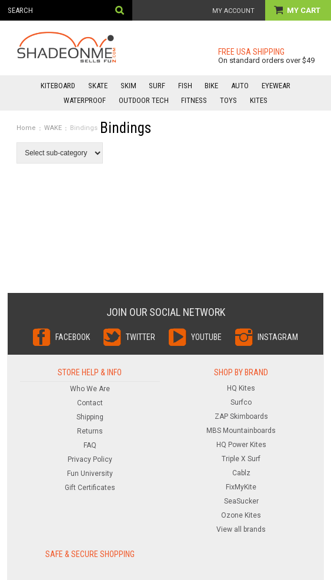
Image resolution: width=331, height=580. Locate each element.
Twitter (140, 337)
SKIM (128, 85)
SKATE (98, 85)
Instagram (278, 337)
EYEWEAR (276, 85)
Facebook (72, 337)
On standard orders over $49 (266, 60)
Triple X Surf (241, 459)
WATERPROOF (84, 100)
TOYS (228, 100)
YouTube (206, 337)
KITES (259, 100)
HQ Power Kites (241, 445)
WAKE (53, 128)
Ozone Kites (241, 515)
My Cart (304, 10)
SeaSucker (241, 501)
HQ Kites (241, 388)
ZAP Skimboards (241, 416)
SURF (157, 85)
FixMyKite (241, 487)
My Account (233, 11)
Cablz (241, 473)
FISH (185, 85)
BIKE (211, 85)
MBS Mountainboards (241, 430)
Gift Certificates (90, 488)
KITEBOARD (58, 85)
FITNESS (194, 100)
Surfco (241, 402)
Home (26, 128)
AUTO (240, 85)
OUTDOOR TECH (144, 100)
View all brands (241, 529)
